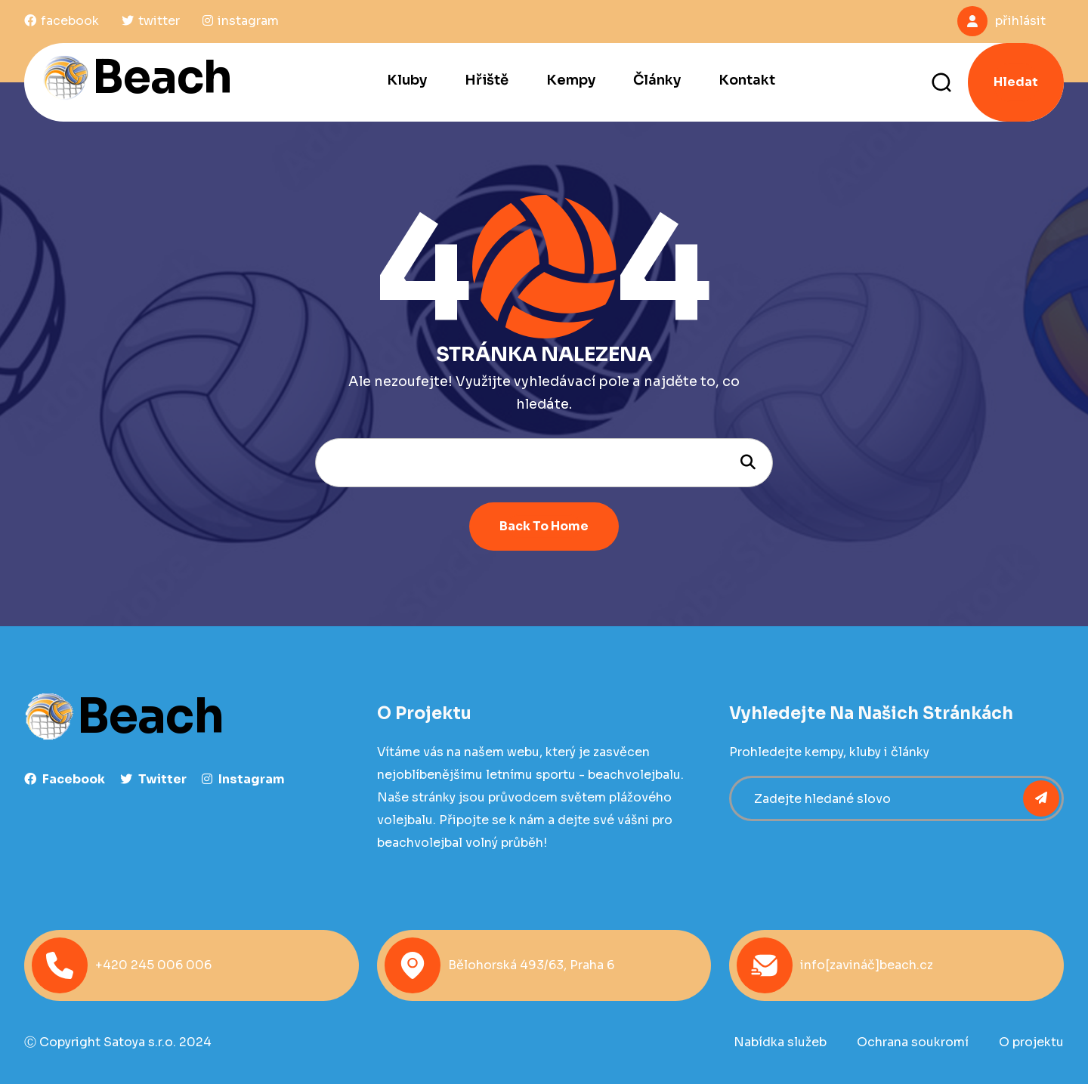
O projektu (1031, 1042)
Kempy (570, 80)
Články (657, 80)
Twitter (153, 779)
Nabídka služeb (780, 1042)
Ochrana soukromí (913, 1042)
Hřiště (486, 80)
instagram (243, 779)
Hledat (1016, 82)
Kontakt (747, 80)
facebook (64, 779)
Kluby (407, 80)
